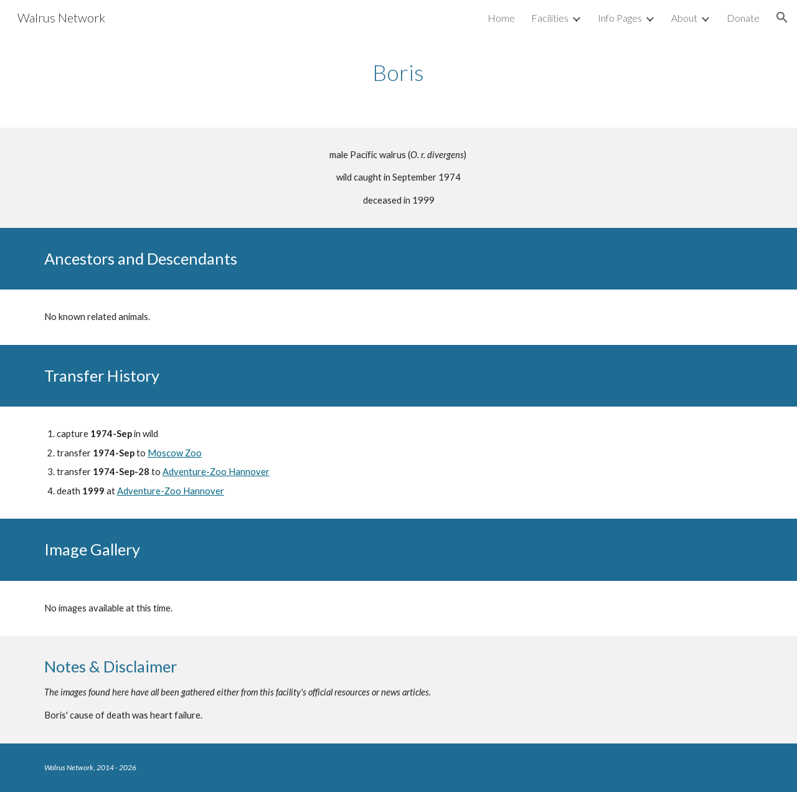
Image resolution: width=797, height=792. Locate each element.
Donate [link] (743, 18)
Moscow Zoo (175, 453)
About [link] (684, 18)
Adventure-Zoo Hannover (216, 471)
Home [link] (501, 18)
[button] (782, 17)
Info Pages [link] (620, 18)
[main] (398, 72)
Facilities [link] (549, 18)
